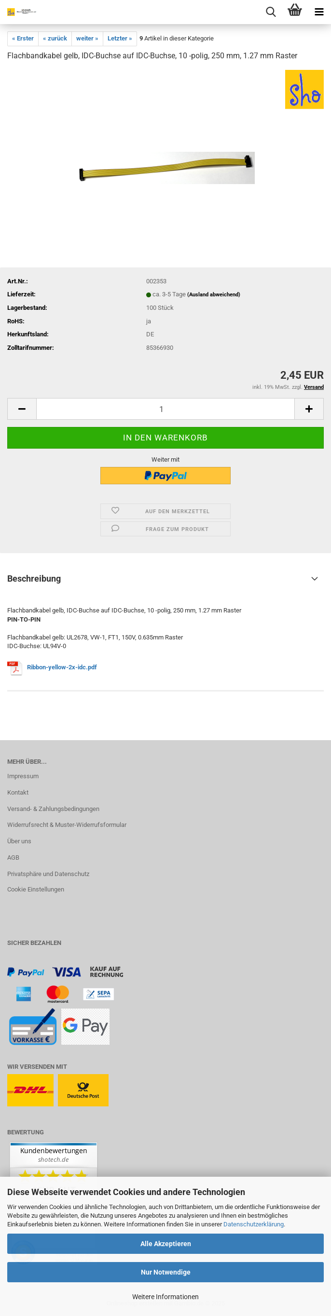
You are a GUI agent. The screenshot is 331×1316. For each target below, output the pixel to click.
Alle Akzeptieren (165, 1244)
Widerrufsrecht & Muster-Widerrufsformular (66, 824)
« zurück (55, 38)
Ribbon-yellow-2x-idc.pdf (62, 667)
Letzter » (120, 38)
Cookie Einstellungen (35, 889)
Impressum (23, 776)
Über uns (19, 841)
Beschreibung (34, 578)
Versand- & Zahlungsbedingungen (53, 808)
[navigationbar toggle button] (319, 12)
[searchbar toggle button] (271, 12)
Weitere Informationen (165, 1297)
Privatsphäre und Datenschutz (48, 873)
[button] (21, 409)
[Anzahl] (165, 409)
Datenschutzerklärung (253, 1224)
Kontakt (17, 792)
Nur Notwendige (166, 1272)
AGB (13, 857)
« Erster (23, 38)
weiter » (87, 38)
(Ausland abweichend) (213, 295)
